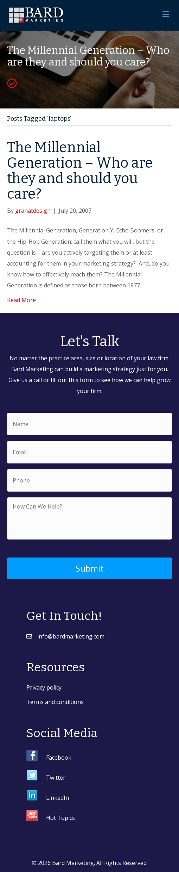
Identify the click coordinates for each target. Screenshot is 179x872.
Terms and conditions (55, 702)
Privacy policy (44, 687)
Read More (21, 300)
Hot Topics (60, 818)
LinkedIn (57, 798)
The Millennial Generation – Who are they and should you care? (80, 171)
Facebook (58, 757)
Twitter (55, 777)
